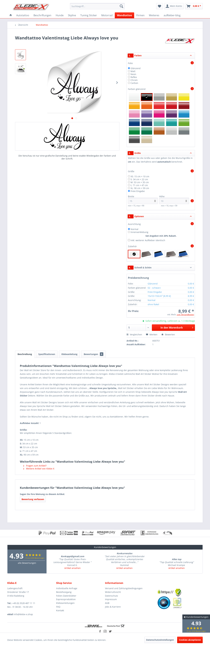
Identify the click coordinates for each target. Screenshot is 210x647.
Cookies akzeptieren (190, 639)
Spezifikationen (46, 354)
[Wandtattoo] (124, 15)
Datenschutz (111, 595)
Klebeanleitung (69, 354)
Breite (143, 199)
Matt (133, 71)
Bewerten (168, 334)
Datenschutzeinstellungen (160, 639)
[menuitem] (97, 6)
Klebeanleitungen (65, 603)
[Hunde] (60, 15)
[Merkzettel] (159, 6)
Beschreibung (25, 354)
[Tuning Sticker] (88, 15)
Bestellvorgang (63, 592)
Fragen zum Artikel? (35, 465)
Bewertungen (93, 354)
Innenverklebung (139, 232)
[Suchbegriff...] (97, 6)
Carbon (134, 83)
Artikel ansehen (72, 568)
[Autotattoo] (22, 15)
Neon (133, 74)
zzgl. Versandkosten (185, 314)
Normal (134, 229)
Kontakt (60, 610)
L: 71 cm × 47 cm (139, 185)
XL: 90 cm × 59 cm (140, 188)
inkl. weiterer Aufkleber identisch (148, 240)
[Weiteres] (154, 15)
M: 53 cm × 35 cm (140, 182)
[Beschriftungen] (42, 15)
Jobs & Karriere (113, 606)
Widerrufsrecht (113, 592)
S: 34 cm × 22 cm (139, 179)
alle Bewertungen (27, 562)
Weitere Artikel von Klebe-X (38, 468)
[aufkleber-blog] (172, 15)
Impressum (111, 599)
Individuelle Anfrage (66, 588)
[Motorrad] (107, 15)
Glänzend (136, 68)
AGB (107, 603)
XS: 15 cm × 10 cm (140, 176)
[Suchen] (121, 6)
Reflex (134, 77)
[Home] (10, 15)
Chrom (134, 80)
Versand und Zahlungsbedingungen (124, 588)
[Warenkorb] (194, 6)
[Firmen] (140, 15)
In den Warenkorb (177, 327)
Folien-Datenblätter (66, 595)
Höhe (174, 199)
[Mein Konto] (174, 6)
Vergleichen (134, 334)
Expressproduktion (66, 599)
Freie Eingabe (138, 191)
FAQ (58, 606)
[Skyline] (72, 15)
